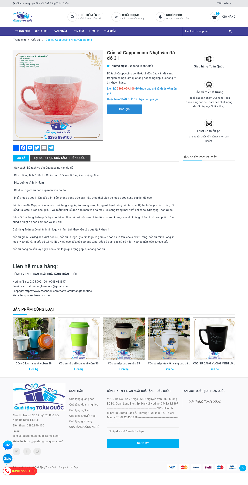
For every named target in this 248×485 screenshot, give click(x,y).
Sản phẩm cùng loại (33, 309)
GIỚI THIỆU (41, 31)
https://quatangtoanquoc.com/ (43, 441)
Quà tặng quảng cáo (81, 398)
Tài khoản (223, 3)
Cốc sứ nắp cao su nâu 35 (124, 363)
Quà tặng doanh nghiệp (83, 404)
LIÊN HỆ (94, 31)
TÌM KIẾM (110, 31)
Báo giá (124, 109)
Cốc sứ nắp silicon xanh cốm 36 (79, 363)
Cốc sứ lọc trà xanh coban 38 (34, 363)
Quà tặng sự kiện (79, 410)
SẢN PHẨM (61, 31)
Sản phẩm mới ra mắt (200, 157)
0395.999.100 (35, 425)
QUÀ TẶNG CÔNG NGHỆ (84, 426)
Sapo (76, 467)
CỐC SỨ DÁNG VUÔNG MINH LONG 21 (217, 363)
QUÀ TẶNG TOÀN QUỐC (205, 402)
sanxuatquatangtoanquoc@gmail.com (36, 435)
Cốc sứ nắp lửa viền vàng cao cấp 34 (170, 363)
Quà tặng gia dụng (80, 421)
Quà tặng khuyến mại (82, 415)
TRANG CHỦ (22, 31)
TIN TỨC (79, 31)
